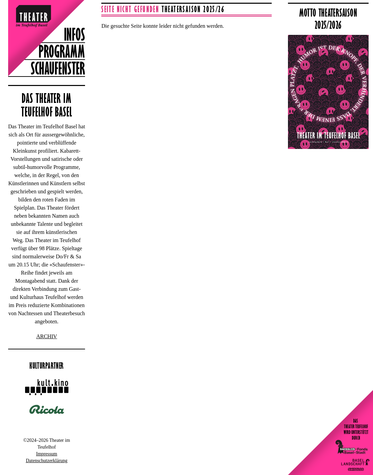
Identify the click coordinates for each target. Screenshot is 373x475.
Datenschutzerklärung (46, 460)
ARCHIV (46, 336)
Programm (62, 51)
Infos (74, 34)
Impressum (46, 453)
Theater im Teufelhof (27, 11)
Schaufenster (58, 68)
